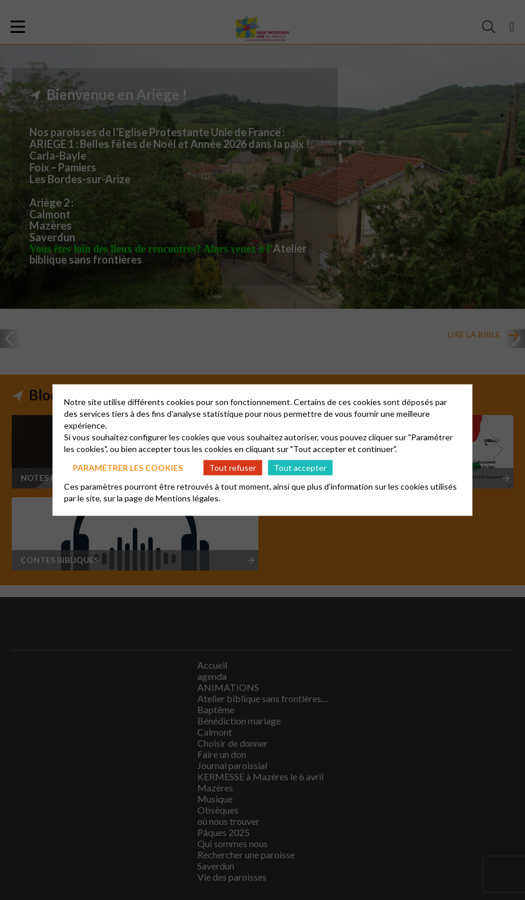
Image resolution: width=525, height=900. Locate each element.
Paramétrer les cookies (128, 467)
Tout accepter (300, 467)
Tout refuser (232, 467)
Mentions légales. (188, 498)
